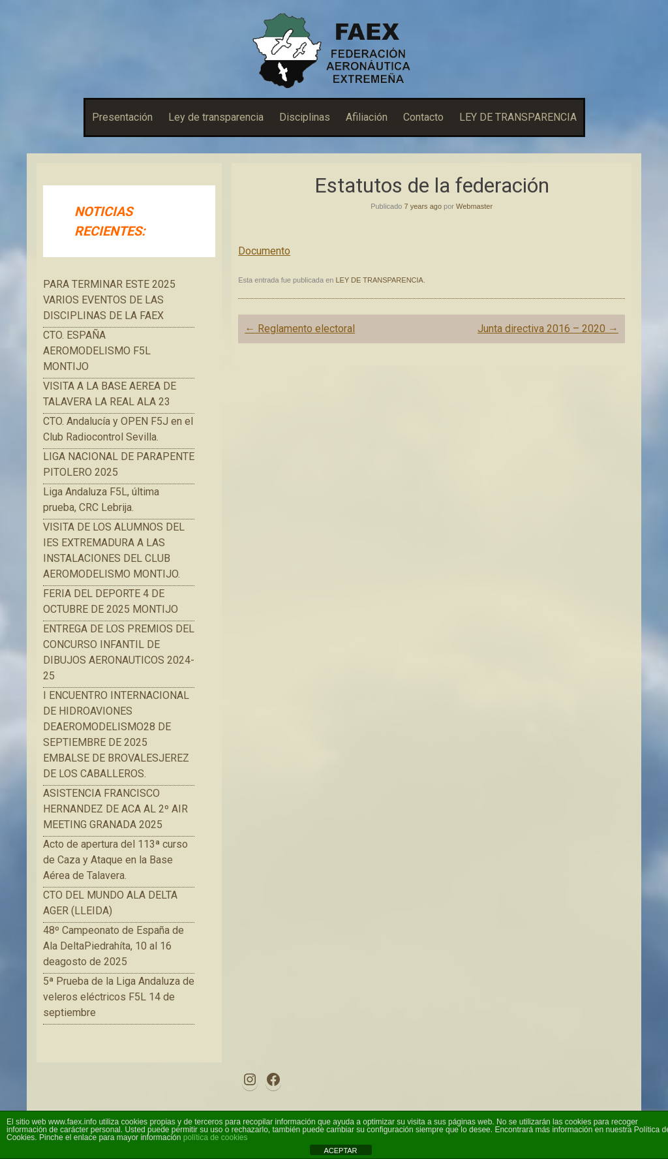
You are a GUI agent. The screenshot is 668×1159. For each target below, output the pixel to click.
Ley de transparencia (216, 117)
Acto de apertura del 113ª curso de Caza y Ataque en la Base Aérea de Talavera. (115, 860)
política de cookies (215, 1137)
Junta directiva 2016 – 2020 (548, 328)
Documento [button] (264, 251)
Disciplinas (304, 117)
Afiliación (366, 117)
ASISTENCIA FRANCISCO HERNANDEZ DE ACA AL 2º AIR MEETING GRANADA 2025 (115, 809)
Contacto (423, 117)
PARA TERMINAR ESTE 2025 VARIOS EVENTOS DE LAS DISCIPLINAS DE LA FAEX (109, 300)
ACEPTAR (340, 1150)
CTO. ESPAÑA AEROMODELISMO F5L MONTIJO (97, 351)
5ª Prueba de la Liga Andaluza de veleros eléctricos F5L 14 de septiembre (118, 997)
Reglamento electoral (300, 328)
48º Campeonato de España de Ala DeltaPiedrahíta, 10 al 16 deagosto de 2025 (113, 946)
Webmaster (474, 206)
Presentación (122, 117)
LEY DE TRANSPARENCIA (518, 117)
